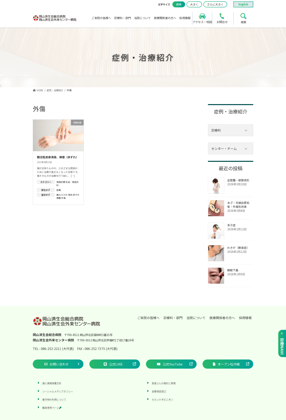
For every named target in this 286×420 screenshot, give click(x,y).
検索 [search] (243, 22)
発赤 (70, 194)
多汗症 (231, 225)
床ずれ (76, 194)
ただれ (64, 194)
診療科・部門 (173, 317)
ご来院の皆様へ (148, 317)
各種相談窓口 (159, 391)
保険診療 (60, 182)
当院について (196, 317)
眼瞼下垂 (232, 270)
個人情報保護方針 (51, 383)
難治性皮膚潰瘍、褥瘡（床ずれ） (58, 157)
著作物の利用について (54, 399)
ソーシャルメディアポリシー (57, 391)
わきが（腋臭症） (238, 248)
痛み (58, 194)
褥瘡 (58, 197)
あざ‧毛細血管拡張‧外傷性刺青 (238, 205)
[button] (58, 363)
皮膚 (58, 189)
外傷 (63, 197)
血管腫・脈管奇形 (238, 180)
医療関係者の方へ (222, 317)
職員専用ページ (51, 407)
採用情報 (245, 317)
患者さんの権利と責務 (164, 383)
